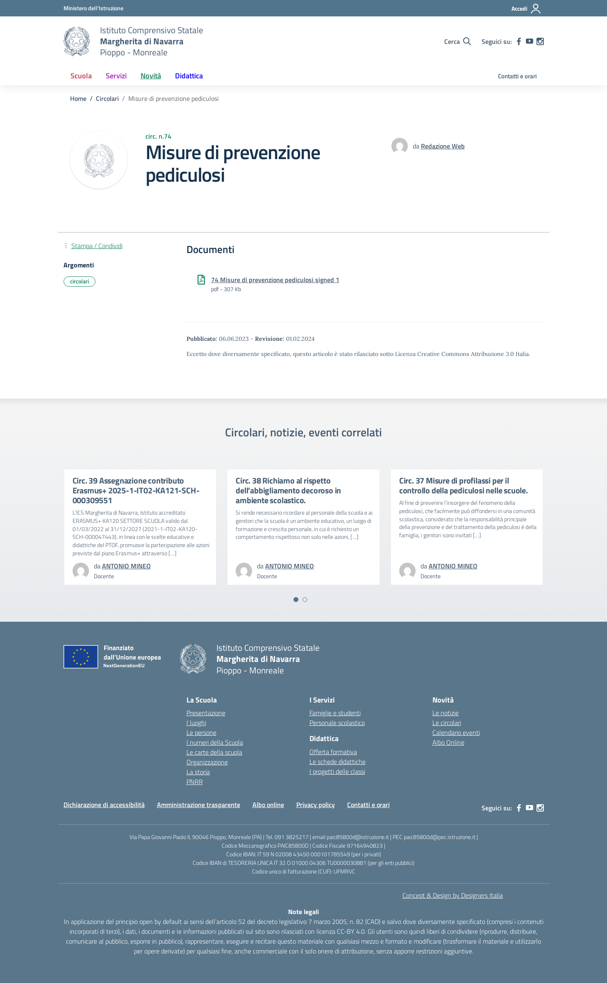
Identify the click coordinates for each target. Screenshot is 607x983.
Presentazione (205, 713)
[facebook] (519, 41)
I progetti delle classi (337, 771)
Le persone (201, 732)
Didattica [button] (189, 75)
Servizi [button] (116, 75)
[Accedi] (526, 8)
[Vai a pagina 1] (295, 599)
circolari (79, 281)
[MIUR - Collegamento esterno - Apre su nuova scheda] (93, 8)
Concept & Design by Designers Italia (452, 895)
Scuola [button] (81, 75)
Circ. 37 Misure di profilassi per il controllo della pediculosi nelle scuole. (463, 485)
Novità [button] (151, 75)
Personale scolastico (337, 723)
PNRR (194, 782)
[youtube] (529, 41)
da (417, 146)
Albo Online (448, 742)
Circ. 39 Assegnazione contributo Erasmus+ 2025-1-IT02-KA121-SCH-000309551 (136, 490)
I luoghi (196, 723)
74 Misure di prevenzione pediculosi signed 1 (275, 280)
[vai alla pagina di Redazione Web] (443, 146)
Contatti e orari (517, 76)
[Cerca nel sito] (457, 41)
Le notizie (445, 713)
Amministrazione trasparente (198, 805)
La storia (198, 772)
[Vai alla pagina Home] (78, 98)
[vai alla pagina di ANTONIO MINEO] (126, 566)
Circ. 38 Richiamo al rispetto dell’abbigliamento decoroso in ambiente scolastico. (288, 490)
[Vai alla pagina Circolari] (107, 98)
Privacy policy (315, 805)
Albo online (268, 805)
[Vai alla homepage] (77, 41)
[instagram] (540, 41)
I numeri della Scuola (214, 742)
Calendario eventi (456, 732)
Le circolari (446, 723)
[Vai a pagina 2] (304, 599)
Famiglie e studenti (335, 713)
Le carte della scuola (214, 752)
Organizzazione (207, 762)
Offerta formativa (333, 752)
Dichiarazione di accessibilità (104, 805)
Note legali (303, 912)
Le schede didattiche (337, 761)
